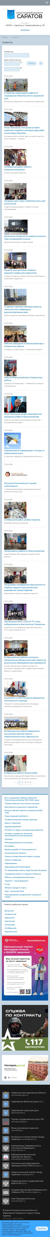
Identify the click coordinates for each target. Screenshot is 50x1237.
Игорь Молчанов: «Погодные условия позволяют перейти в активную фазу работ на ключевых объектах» (24, 130)
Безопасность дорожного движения (21, 807)
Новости (15, 37)
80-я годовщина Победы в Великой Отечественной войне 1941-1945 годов (22, 799)
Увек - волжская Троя (14, 891)
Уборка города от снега (15, 888)
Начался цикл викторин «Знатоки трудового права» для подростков (20, 271)
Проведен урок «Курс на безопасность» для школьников (24, 202)
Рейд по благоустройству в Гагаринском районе (23, 379)
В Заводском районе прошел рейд (20, 773)
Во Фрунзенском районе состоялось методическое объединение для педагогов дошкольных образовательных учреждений (25, 660)
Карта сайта (17, 1218)
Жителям (25, 30)
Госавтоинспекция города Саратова (21, 820)
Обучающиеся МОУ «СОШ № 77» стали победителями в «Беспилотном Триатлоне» (24, 623)
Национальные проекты (15, 853)
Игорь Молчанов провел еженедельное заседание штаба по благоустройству (23, 415)
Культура (8, 839)
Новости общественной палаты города (22, 856)
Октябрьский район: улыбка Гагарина (22, 520)
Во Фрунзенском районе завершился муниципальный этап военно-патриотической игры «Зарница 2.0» (22, 734)
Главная (5, 37)
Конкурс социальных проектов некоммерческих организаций (18, 834)
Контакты (7, 1218)
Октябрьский (10, 928)
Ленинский (10, 925)
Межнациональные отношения (18, 843)
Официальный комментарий (17, 867)
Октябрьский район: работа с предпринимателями (18, 168)
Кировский (10, 921)
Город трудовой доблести (16, 816)
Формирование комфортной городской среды (23, 896)
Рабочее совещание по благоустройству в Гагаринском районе (24, 345)
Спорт (7, 884)
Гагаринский (10, 914)
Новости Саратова (13, 860)
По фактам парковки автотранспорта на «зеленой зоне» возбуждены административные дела (22, 309)
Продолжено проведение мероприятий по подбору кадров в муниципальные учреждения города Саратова (24, 587)
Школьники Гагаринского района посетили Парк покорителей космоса (25, 237)
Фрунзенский (11, 932)
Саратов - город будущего (16, 881)
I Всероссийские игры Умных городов (22, 803)
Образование (11, 863)
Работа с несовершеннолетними (19, 877)
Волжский (9, 911)
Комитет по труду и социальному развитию (24, 830)
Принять (42, 1229)
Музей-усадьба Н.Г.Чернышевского (21, 849)
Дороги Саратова (12, 823)
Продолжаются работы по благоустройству (24, 551)
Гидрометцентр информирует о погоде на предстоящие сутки (24, 452)
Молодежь (9, 846)
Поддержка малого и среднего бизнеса (23, 874)
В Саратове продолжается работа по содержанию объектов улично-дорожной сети (24, 96)
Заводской (9, 918)
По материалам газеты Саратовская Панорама (26, 870)
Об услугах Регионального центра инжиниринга (20, 484)
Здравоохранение (13, 827)
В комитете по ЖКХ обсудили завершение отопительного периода (24, 699)
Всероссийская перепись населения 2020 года (23, 811)
